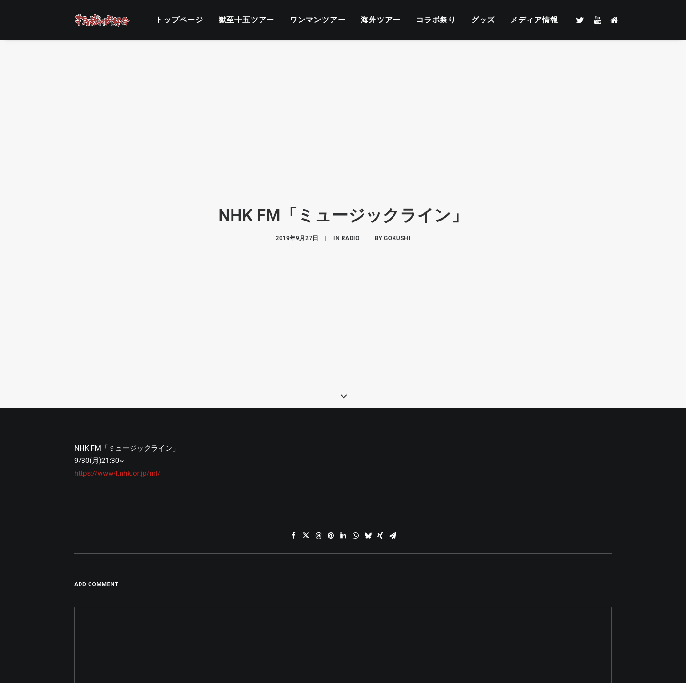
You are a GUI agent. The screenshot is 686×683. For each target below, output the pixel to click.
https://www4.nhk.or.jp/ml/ (117, 417)
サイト (452, 648)
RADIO (351, 210)
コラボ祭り (436, 19)
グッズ (483, 19)
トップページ (179, 19)
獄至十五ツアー (247, 19)
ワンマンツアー (318, 19)
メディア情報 (534, 19)
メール (273, 648)
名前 (86, 648)
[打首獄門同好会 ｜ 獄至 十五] (102, 20)
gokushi (397, 210)
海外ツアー (381, 19)
